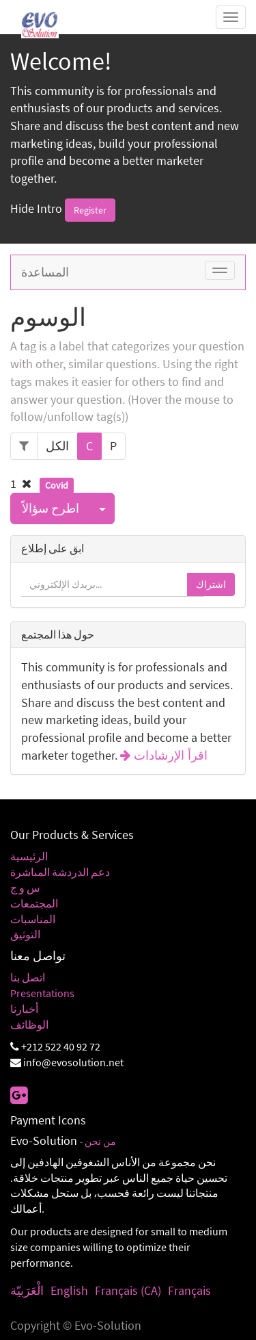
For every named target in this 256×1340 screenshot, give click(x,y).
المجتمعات (34, 903)
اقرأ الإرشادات (169, 755)
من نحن (100, 1142)
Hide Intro (36, 208)
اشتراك (211, 584)
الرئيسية (29, 856)
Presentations (42, 993)
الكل (57, 446)
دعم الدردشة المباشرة (60, 872)
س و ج (25, 887)
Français (189, 1290)
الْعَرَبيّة (27, 1290)
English (69, 1290)
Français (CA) (128, 1290)
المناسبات (32, 919)
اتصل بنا (27, 977)
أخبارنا (24, 1009)
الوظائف (29, 1024)
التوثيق (25, 934)
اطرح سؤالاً (50, 508)
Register (90, 210)
